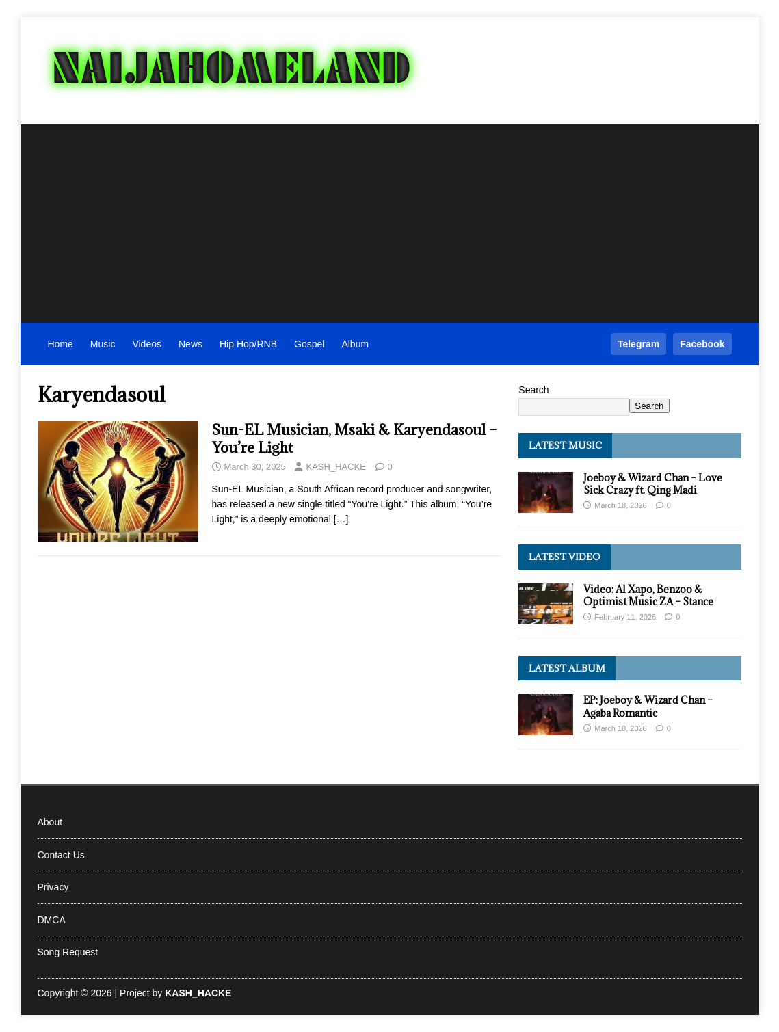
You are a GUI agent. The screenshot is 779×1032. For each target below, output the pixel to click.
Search (533, 389)
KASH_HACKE (335, 467)
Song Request (68, 952)
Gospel (309, 344)
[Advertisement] (390, 220)
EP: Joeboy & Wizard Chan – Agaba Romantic (648, 706)
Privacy (53, 887)
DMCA (52, 919)
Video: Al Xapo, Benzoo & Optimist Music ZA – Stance (648, 595)
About (50, 822)
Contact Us (61, 854)
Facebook (702, 344)
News (190, 344)
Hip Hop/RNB (248, 344)
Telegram (638, 344)
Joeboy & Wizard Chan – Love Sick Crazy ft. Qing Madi (652, 484)
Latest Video (564, 557)
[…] (341, 519)
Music (103, 344)
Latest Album (567, 668)
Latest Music (565, 445)
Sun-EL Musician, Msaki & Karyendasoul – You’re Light (354, 439)
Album (355, 344)
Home (60, 344)
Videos (146, 344)
